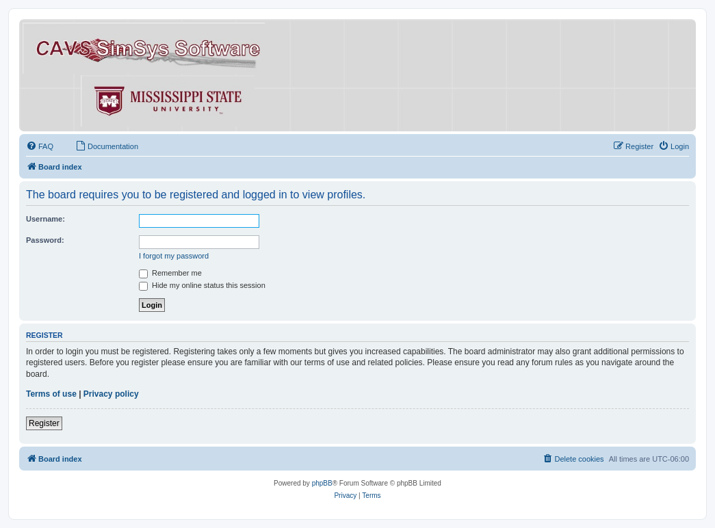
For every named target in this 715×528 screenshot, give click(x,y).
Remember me (170, 273)
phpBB (322, 483)
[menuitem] (39, 146)
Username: (45, 219)
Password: (45, 240)
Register (44, 423)
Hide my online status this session (202, 285)
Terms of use (51, 394)
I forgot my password (174, 256)
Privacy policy (111, 394)
